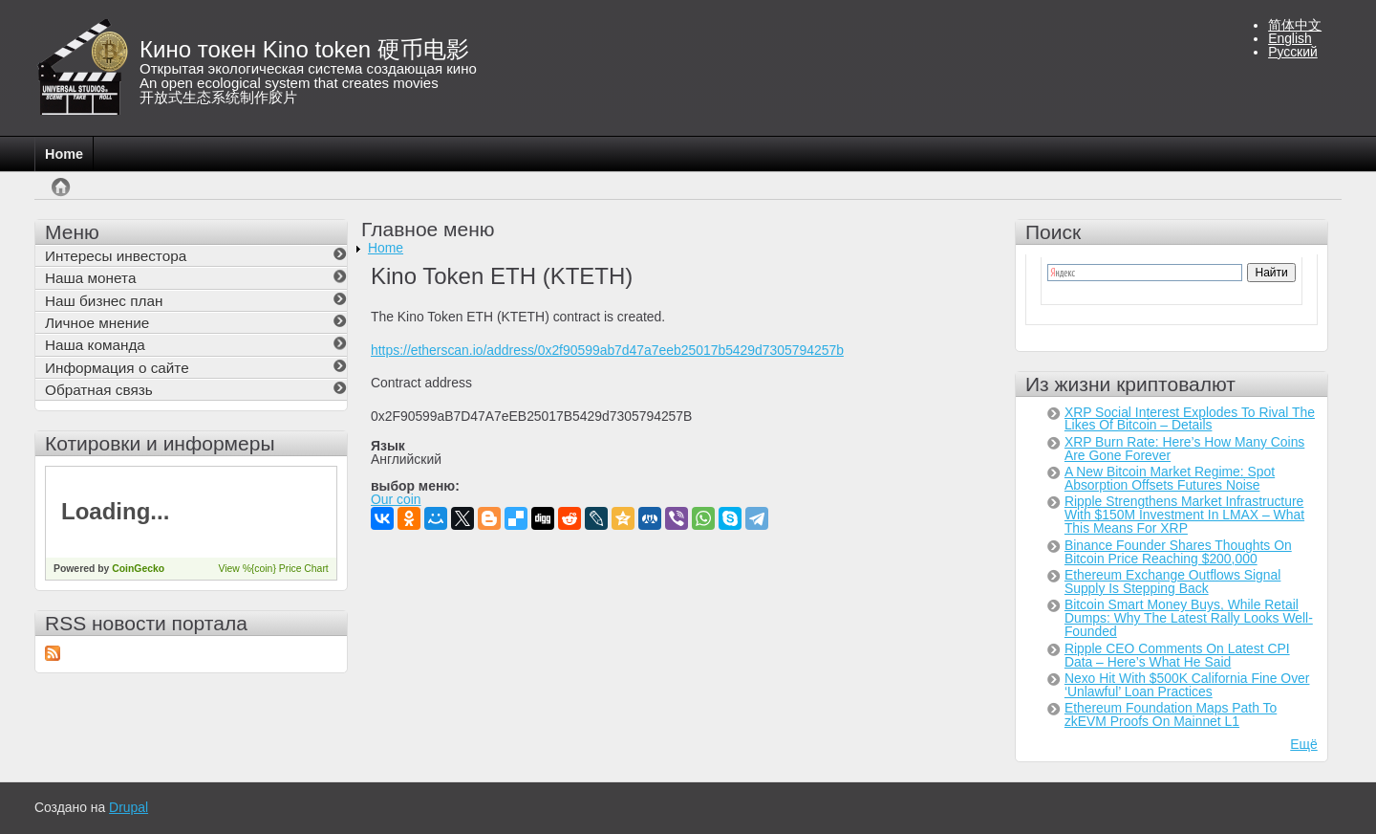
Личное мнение (97, 323)
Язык (388, 446)
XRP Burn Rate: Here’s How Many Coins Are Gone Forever (1184, 448)
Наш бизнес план (103, 301)
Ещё (1303, 744)
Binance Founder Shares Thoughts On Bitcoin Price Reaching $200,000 (1178, 552)
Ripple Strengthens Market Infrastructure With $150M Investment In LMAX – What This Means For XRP (1184, 515)
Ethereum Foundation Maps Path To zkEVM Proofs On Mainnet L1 (1170, 714)
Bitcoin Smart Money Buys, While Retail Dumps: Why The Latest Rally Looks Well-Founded (1188, 618)
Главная (61, 196)
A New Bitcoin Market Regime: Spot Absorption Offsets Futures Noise (1169, 478)
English (1290, 38)
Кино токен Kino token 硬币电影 (304, 49)
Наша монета (90, 278)
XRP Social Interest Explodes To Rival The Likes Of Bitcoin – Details (1189, 419)
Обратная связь (99, 390)
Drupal (128, 807)
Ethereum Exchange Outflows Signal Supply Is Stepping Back (1172, 581)
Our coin (396, 500)
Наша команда (95, 345)
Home (64, 154)
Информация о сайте (117, 368)
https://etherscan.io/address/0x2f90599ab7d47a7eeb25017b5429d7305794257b (607, 350)
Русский (1293, 51)
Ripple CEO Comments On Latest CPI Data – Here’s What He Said (1177, 655)
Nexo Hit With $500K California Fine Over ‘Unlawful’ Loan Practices (1187, 684)
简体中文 (1295, 25)
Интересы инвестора (115, 256)
